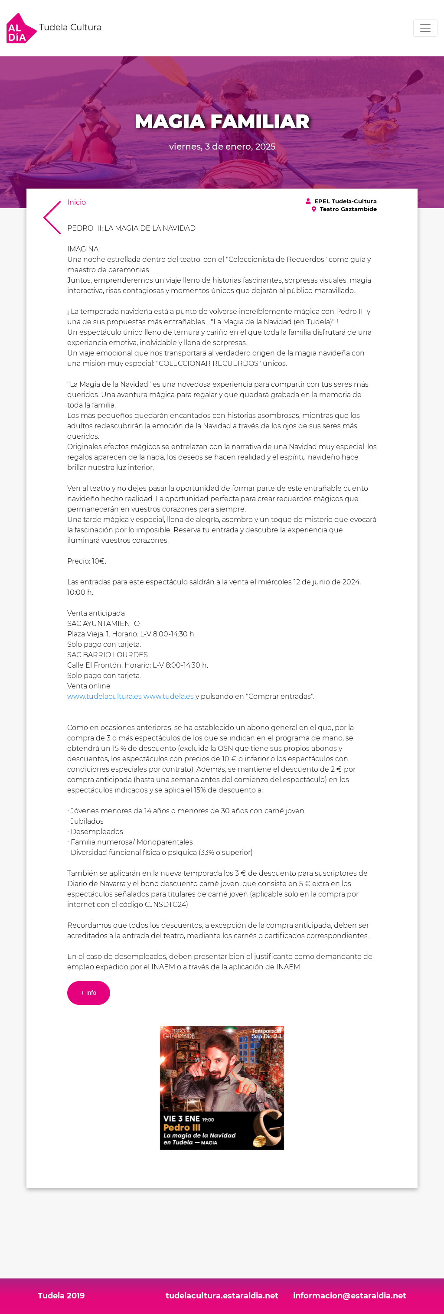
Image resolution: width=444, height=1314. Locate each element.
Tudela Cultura (54, 28)
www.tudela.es (169, 696)
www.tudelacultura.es (104, 696)
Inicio (76, 202)
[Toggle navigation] (425, 28)
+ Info (88, 992)
